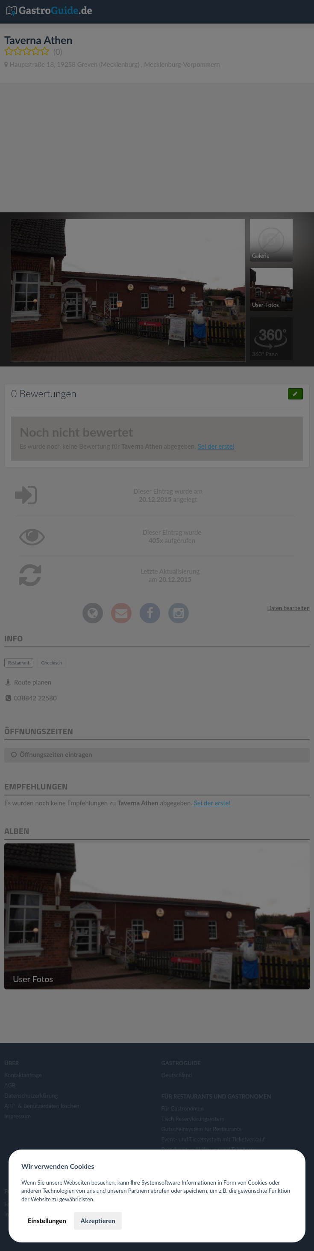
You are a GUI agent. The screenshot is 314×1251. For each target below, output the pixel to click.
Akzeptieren (97, 1220)
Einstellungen (47, 1220)
